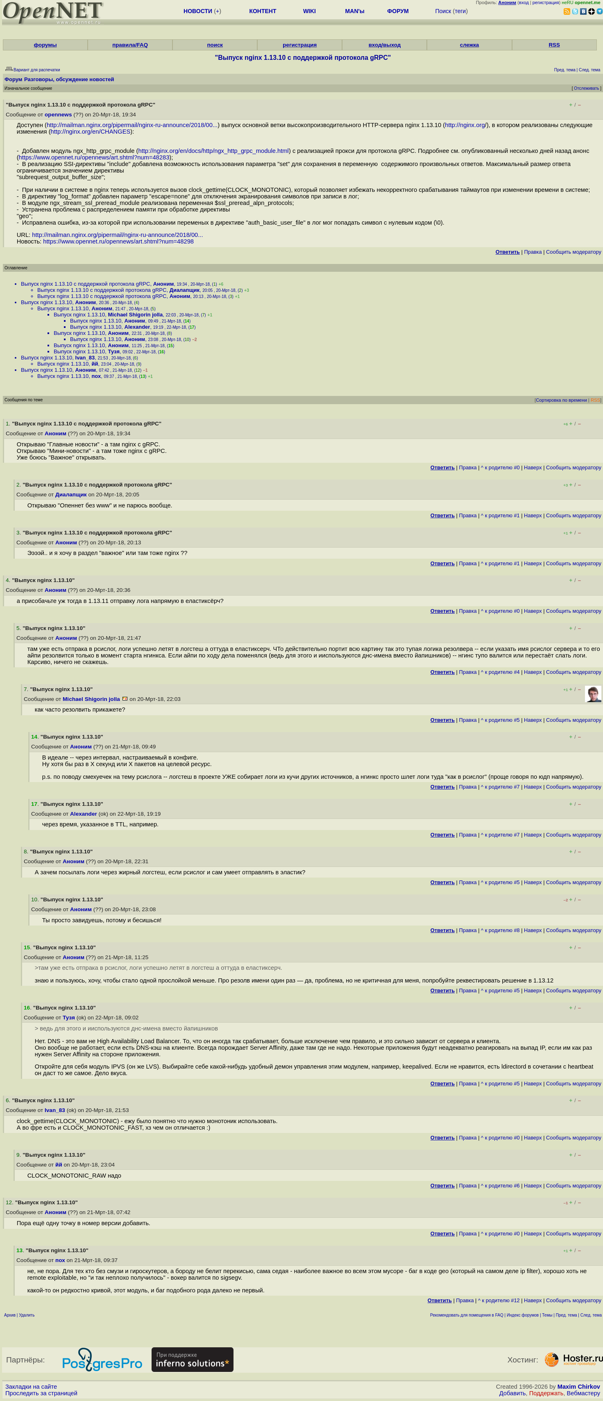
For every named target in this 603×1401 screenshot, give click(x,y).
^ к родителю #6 (500, 1186)
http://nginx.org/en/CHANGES (91, 131)
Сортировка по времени (561, 400)
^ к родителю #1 (500, 515)
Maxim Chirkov (579, 1386)
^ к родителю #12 (499, 1300)
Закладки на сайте (31, 1386)
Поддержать (546, 1393)
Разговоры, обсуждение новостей (69, 79)
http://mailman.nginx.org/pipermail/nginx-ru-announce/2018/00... (132, 125)
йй (95, 364)
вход (524, 2)
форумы (45, 45)
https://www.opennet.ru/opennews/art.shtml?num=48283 (94, 157)
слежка (469, 45)
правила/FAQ (130, 45)
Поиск (443, 11)
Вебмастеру (583, 1393)
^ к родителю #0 (500, 467)
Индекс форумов (523, 1315)
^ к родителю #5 (500, 720)
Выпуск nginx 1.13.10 (46, 302)
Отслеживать (586, 88)
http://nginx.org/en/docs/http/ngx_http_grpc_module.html (213, 151)
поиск (215, 45)
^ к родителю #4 (500, 672)
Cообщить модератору (573, 252)
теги (460, 11)
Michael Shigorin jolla (135, 315)
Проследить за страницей (41, 1393)
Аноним (163, 284)
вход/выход (385, 45)
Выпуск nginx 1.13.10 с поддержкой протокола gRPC (85, 284)
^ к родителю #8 (500, 930)
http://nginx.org (465, 125)
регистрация (546, 2)
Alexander (137, 327)
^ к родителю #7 (500, 787)
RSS (554, 45)
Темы (547, 1315)
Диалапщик (184, 290)
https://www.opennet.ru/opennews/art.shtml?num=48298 (118, 241)
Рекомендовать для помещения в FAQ (466, 1315)
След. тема (591, 1315)
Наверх (533, 467)
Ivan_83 (85, 358)
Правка (533, 252)
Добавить (512, 1393)
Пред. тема (566, 1315)
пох (96, 376)
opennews (58, 114)
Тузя (114, 351)
